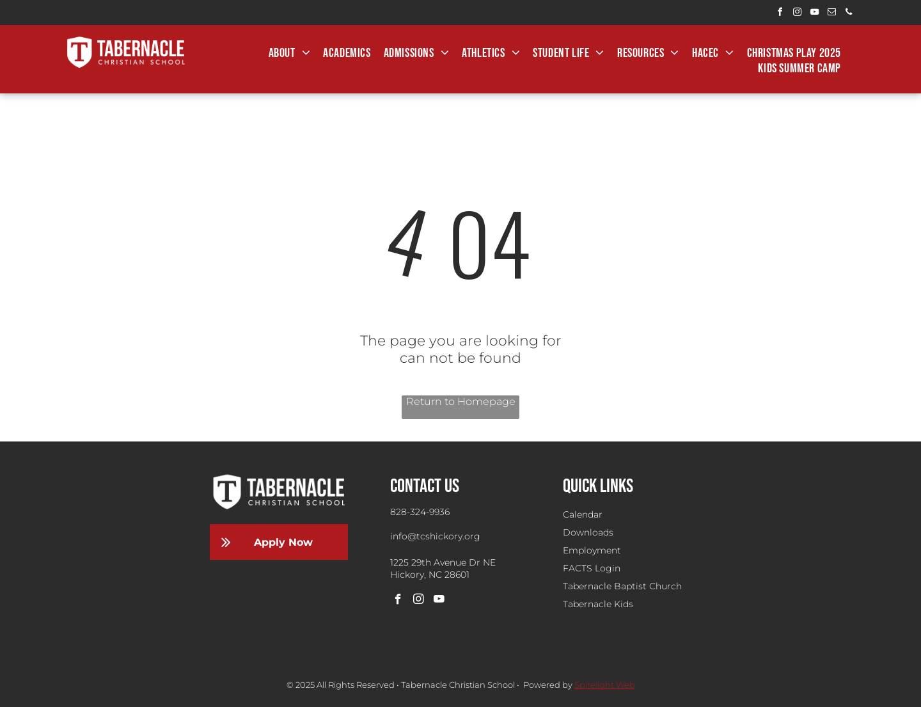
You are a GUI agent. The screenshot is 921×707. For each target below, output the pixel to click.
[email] (831, 14)
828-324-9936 (420, 512)
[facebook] (779, 14)
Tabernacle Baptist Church (622, 586)
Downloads (588, 532)
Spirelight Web (604, 684)
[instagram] (797, 14)
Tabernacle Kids (598, 604)
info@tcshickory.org (435, 536)
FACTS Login (591, 568)
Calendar (582, 514)
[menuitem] (289, 53)
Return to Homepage (461, 401)
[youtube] (814, 14)
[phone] (848, 14)
